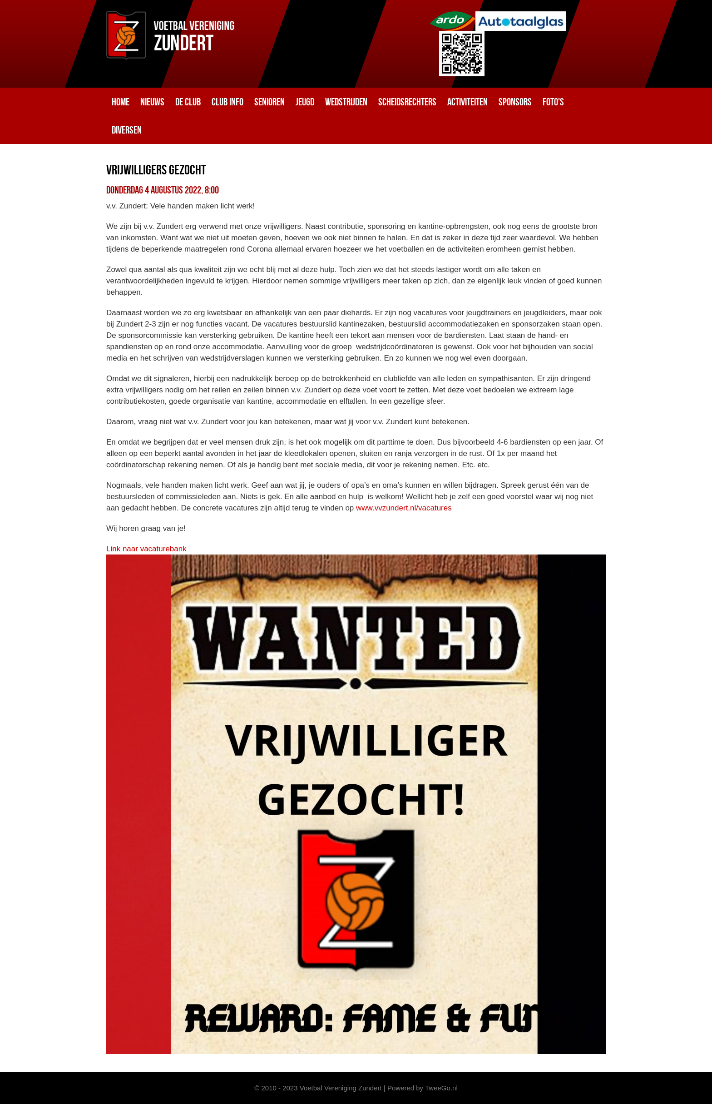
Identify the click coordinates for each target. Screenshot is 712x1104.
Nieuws (152, 102)
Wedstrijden (346, 102)
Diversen (127, 130)
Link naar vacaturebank (146, 549)
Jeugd (305, 102)
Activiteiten (467, 102)
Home (120, 102)
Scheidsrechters (407, 102)
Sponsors (515, 102)
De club (188, 102)
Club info (227, 102)
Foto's (553, 102)
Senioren (269, 102)
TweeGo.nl (441, 1088)
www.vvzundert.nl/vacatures (404, 508)
